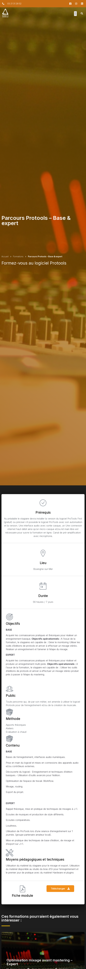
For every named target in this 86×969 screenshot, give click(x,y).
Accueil (4, 256)
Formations (18, 256)
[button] (75, 13)
